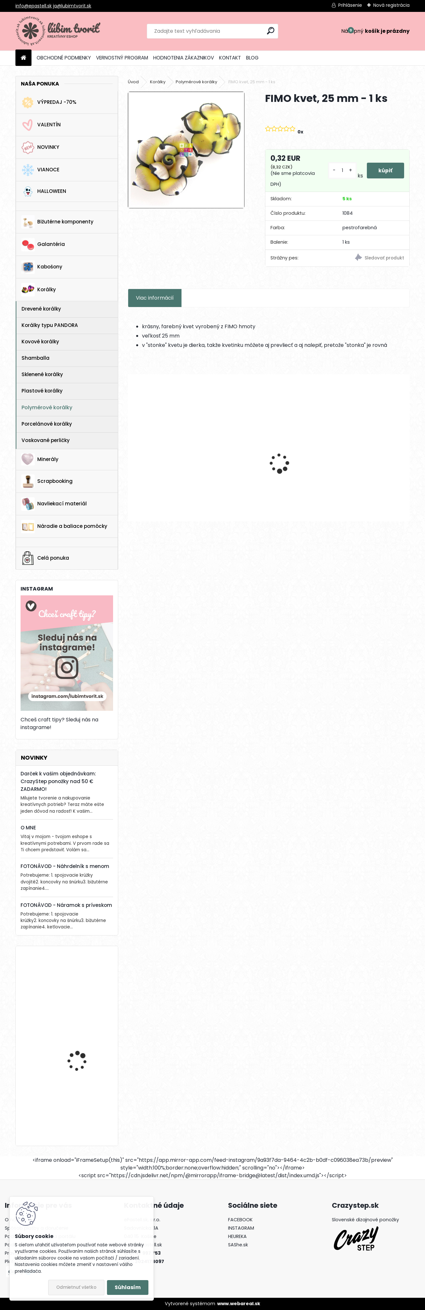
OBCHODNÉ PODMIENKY (64, 57)
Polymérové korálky (47, 407)
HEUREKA (237, 1236)
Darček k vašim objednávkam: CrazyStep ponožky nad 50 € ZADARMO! (58, 781)
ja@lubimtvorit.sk (72, 6)
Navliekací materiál (54, 504)
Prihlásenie (350, 5)
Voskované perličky (46, 440)
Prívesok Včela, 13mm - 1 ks (303, 463)
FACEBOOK (240, 1219)
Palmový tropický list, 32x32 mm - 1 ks (159, 463)
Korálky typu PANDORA (50, 325)
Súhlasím (128, 1287)
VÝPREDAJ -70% (48, 102)
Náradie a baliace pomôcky (64, 526)
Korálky (38, 289)
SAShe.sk (238, 1245)
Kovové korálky (40, 341)
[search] (270, 30)
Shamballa (35, 358)
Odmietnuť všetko (76, 1287)
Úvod (133, 82)
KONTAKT (230, 57)
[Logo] (59, 31)
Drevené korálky (41, 308)
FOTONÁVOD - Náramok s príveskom (66, 905)
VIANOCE (40, 170)
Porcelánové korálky (47, 423)
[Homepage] (23, 58)
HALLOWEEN (43, 191)
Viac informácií (155, 298)
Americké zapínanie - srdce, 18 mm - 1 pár (374, 463)
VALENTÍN (41, 125)
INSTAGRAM (241, 1228)
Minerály (39, 459)
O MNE (28, 827)
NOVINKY (40, 147)
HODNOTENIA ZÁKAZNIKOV (183, 57)
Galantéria (43, 244)
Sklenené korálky (42, 374)
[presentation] (131, 452)
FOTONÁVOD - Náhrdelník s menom (65, 866)
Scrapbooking (47, 481)
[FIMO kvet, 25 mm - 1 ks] (186, 150)
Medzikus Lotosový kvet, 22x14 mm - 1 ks (229, 463)
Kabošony (41, 267)
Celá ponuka (45, 558)
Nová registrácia (391, 5)
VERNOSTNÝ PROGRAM (122, 57)
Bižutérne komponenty (57, 222)
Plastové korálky (42, 390)
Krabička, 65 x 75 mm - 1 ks (85, 1102)
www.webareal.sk (238, 1303)
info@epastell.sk (33, 6)
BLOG (252, 57)
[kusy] (341, 170)
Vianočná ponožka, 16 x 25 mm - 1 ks (84, 979)
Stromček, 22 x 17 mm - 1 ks (85, 1040)
